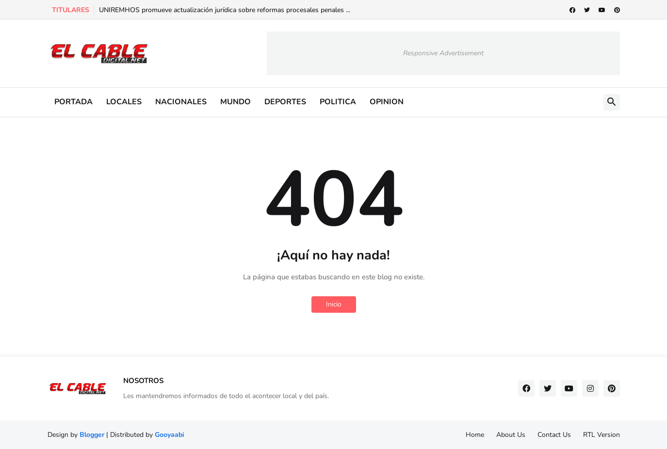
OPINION (387, 101)
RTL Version (601, 434)
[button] (611, 102)
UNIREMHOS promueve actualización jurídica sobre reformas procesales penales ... (224, 10)
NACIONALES (181, 101)
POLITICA (338, 101)
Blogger (92, 434)
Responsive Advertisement (443, 53)
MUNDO (235, 101)
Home (475, 434)
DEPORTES (285, 101)
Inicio (334, 304)
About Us (510, 434)
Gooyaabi (169, 434)
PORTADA (73, 101)
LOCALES (124, 101)
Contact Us (554, 434)
